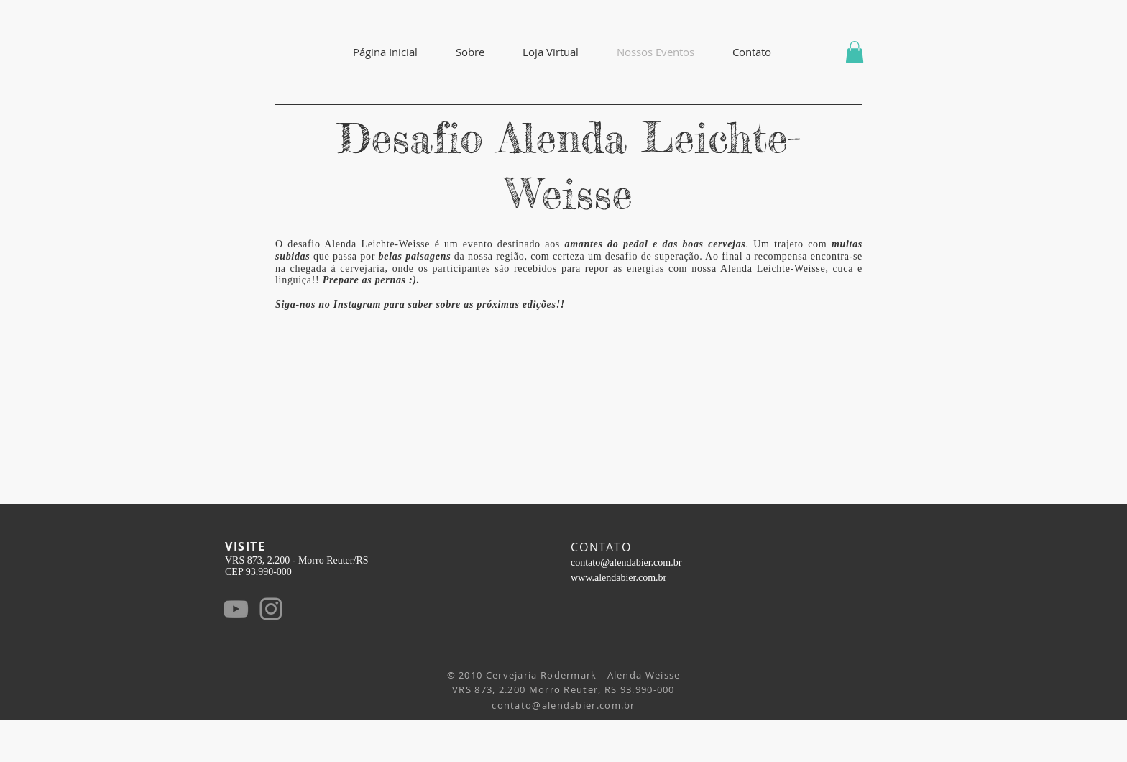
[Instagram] (271, 609)
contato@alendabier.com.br (626, 562)
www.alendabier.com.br (618, 577)
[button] (469, 51)
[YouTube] (236, 609)
